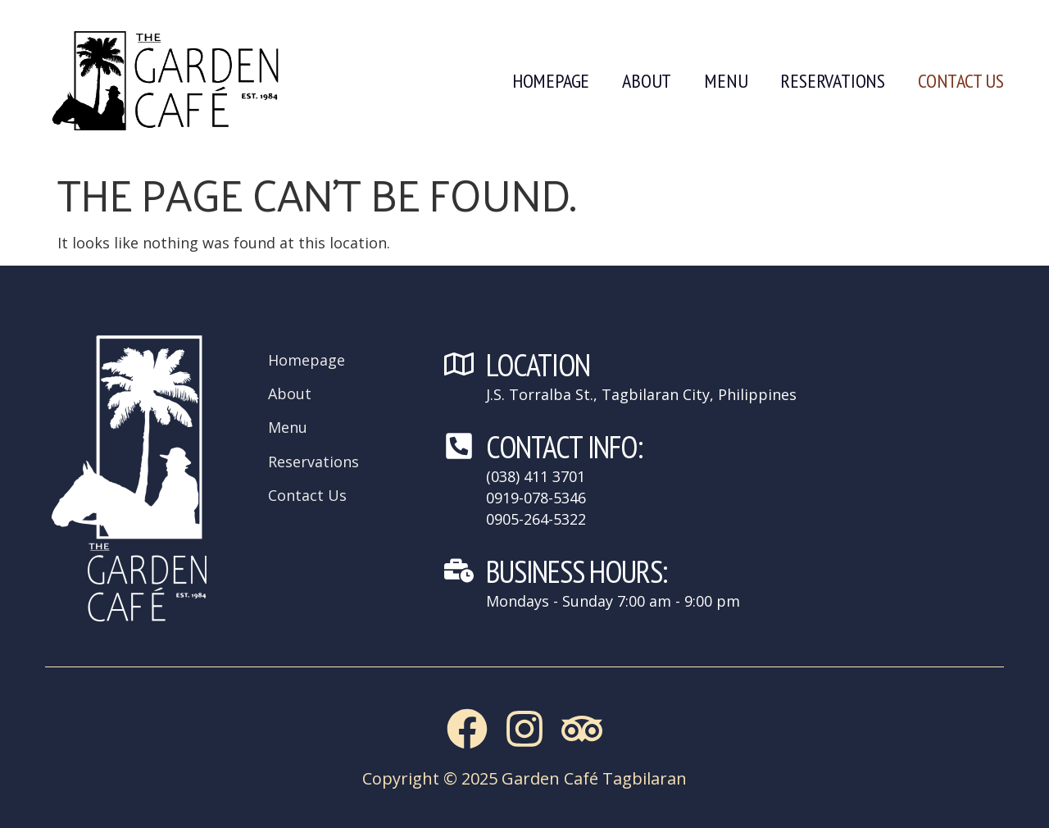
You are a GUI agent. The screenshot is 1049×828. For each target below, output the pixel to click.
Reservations (832, 80)
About (646, 80)
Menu (725, 80)
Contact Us (961, 80)
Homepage (550, 80)
